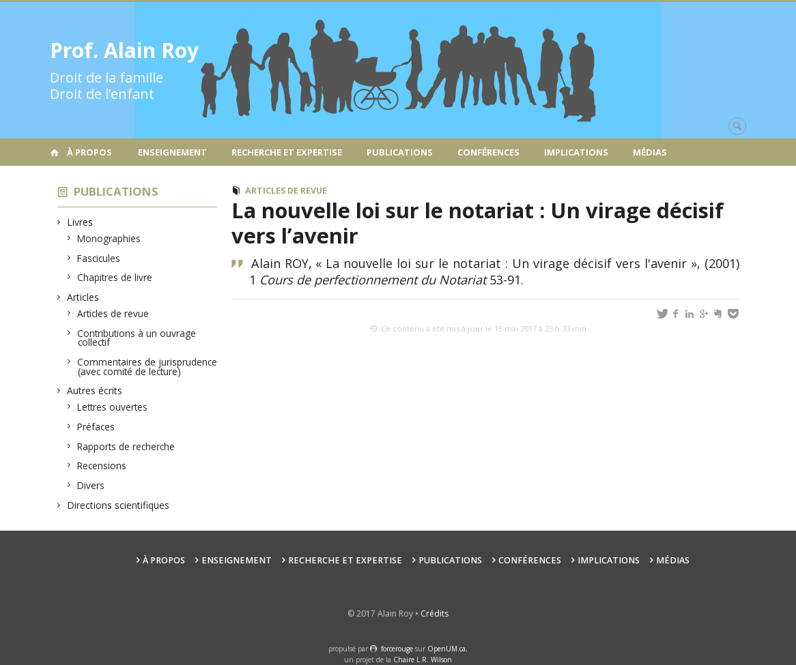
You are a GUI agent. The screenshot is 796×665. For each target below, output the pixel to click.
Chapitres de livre (115, 277)
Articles (83, 297)
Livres (80, 222)
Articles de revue (113, 313)
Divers (91, 485)
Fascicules (99, 258)
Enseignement (172, 152)
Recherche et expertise (286, 152)
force (397, 648)
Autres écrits (95, 390)
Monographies (109, 238)
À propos (89, 152)
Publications (400, 152)
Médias (650, 152)
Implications (576, 152)
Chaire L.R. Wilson (422, 659)
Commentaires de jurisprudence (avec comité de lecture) (147, 366)
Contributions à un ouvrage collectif (137, 338)
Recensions (102, 465)
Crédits (435, 613)
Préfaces (96, 426)
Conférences (488, 152)
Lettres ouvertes (112, 406)
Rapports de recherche (126, 446)
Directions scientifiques (118, 505)
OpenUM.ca (446, 648)
